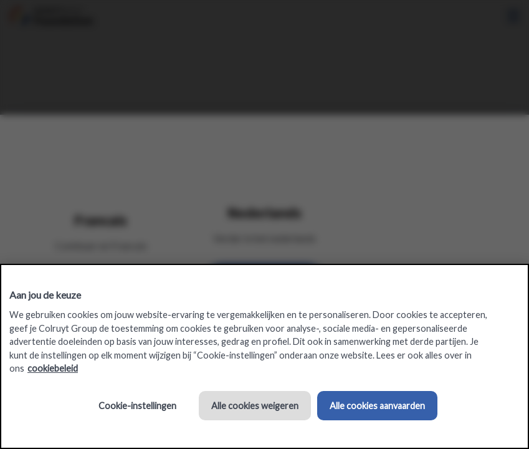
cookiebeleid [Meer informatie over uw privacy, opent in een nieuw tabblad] (52, 368)
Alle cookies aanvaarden (377, 405)
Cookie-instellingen (137, 405)
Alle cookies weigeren (254, 405)
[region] (264, 356)
